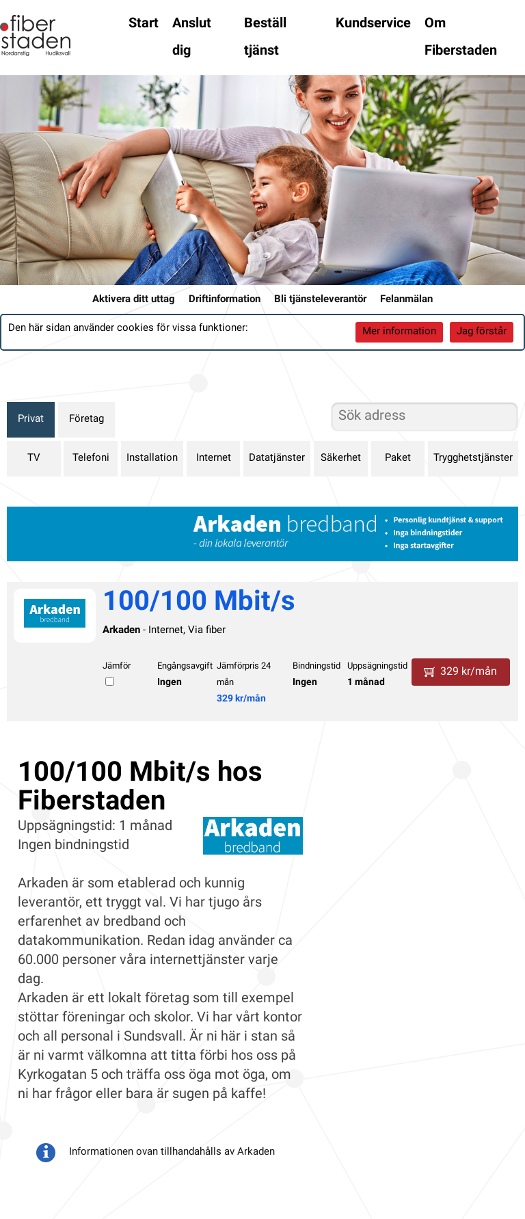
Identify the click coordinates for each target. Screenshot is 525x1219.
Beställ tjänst (265, 37)
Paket (398, 458)
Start (144, 24)
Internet (213, 458)
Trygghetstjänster (473, 458)
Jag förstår (482, 332)
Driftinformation (224, 300)
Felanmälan (406, 300)
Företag (86, 419)
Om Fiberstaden (461, 37)
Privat (31, 419)
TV (33, 458)
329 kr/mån (241, 699)
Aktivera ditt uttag (133, 300)
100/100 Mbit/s (199, 603)
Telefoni (90, 458)
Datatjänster (277, 458)
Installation (152, 458)
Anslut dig (191, 37)
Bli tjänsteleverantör (320, 300)
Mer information (399, 332)
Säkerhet (341, 458)
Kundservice (373, 24)
